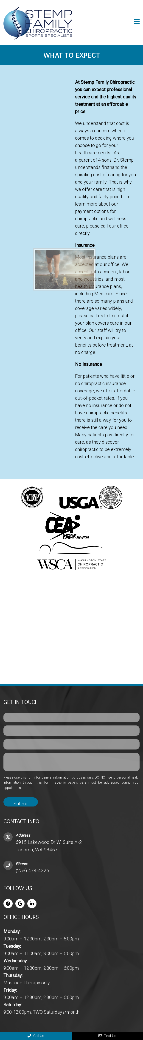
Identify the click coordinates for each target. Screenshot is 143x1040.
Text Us (107, 1036)
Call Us (36, 1036)
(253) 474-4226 (32, 870)
